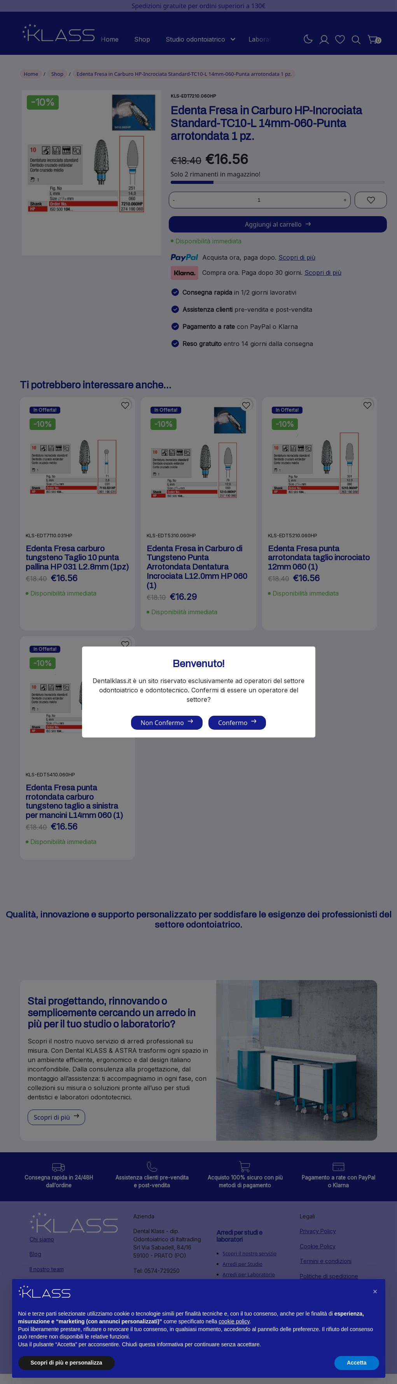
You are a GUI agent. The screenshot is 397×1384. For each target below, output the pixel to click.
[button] (375, 1291)
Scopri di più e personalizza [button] (66, 1363)
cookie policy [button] (234, 1321)
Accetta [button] (357, 1363)
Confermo (232, 722)
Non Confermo (162, 722)
